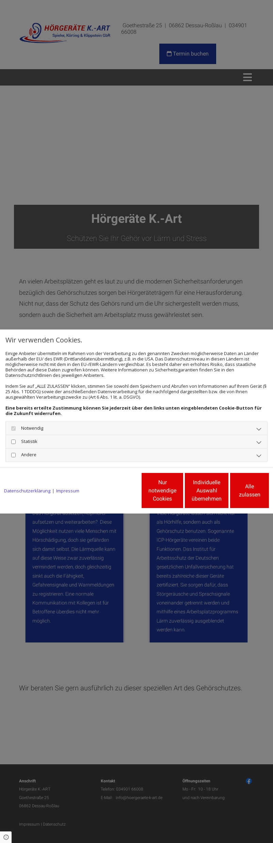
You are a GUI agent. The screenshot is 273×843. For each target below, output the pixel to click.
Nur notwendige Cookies (108, 493)
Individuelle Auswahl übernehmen (173, 493)
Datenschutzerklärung (27, 472)
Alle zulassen (237, 493)
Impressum (67, 472)
